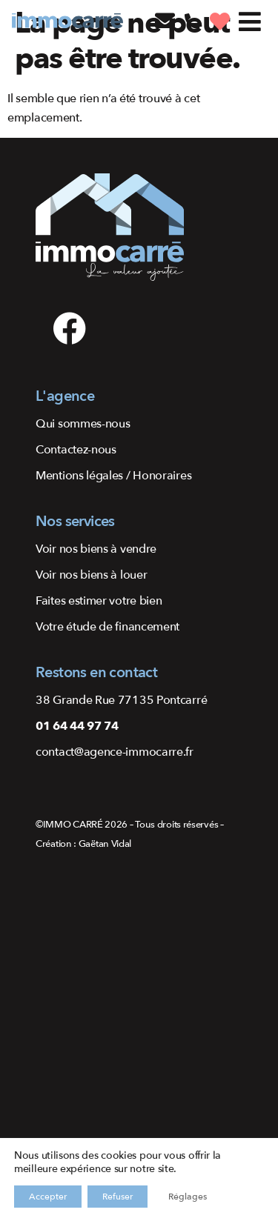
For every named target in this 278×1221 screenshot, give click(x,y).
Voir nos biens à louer (91, 575)
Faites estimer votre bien (99, 601)
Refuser (117, 1196)
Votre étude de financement (107, 627)
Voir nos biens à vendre (96, 549)
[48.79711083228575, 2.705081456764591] (139, 1043)
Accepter (48, 1196)
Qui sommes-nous (83, 424)
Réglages (187, 1196)
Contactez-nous (76, 450)
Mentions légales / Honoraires (113, 476)
